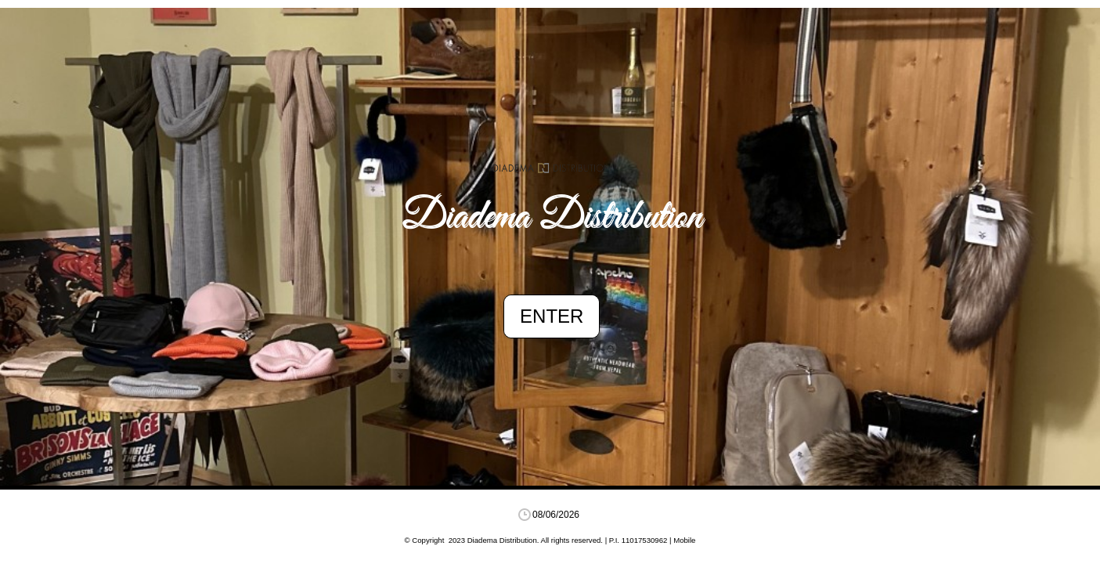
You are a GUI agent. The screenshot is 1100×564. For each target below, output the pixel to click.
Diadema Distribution (551, 218)
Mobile (684, 540)
